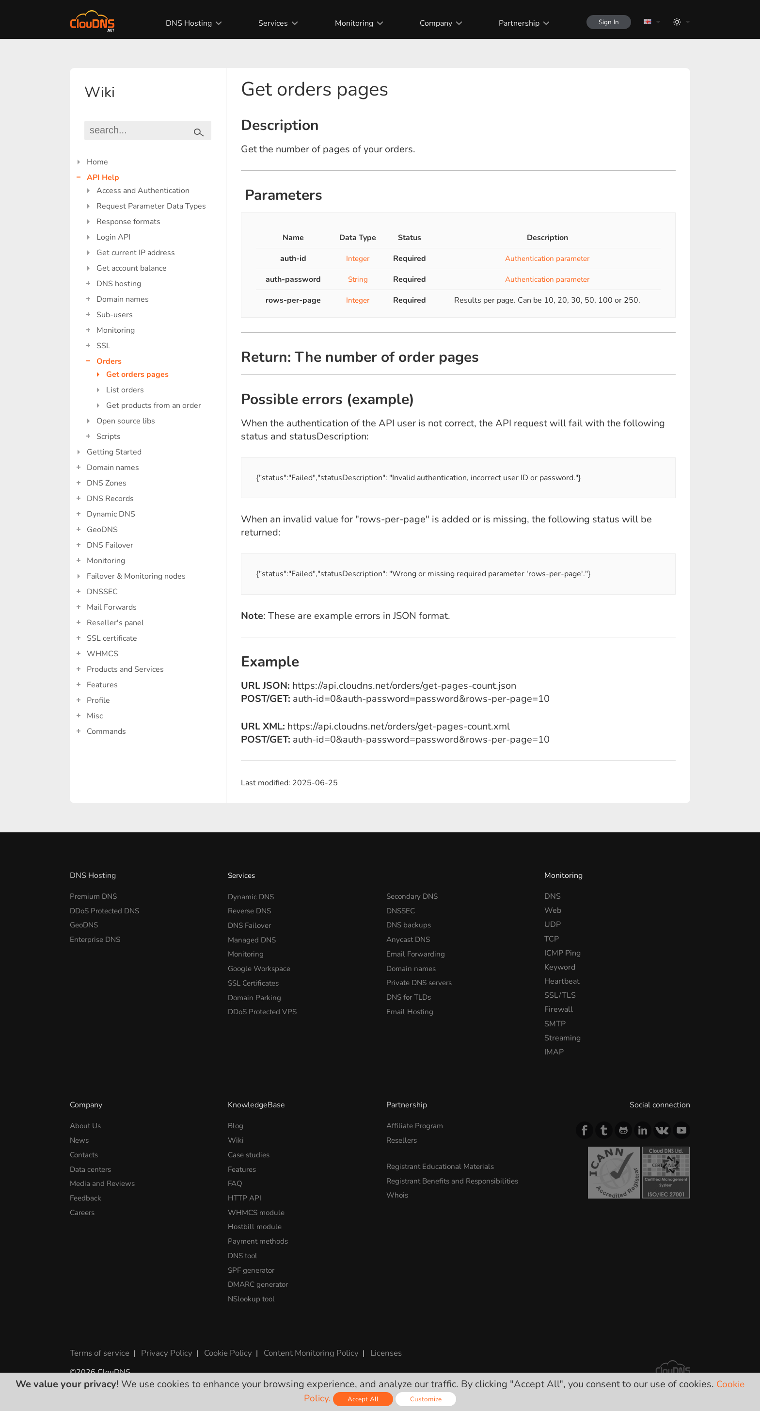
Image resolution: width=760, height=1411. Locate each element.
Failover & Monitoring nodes (136, 576)
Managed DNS (253, 939)
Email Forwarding (416, 953)
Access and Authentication (143, 190)
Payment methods (260, 1239)
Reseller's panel (115, 622)
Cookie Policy (221, 1349)
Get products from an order (153, 405)
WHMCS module (258, 1211)
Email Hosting (410, 1009)
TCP (551, 939)
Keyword (559, 967)
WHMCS (102, 654)
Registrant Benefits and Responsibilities (456, 1180)
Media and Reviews (104, 1182)
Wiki (236, 1140)
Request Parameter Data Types (151, 206)
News (80, 1140)
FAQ (235, 1182)
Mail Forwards (112, 607)
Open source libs (125, 421)
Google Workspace (261, 967)
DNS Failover (110, 545)
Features (102, 685)
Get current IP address (135, 252)
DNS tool (244, 1253)
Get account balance (131, 268)
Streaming (562, 1038)
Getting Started (114, 452)
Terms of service (98, 1349)
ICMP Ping (562, 953)
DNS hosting (118, 283)
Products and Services (125, 669)
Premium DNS (95, 896)
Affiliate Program (416, 1125)
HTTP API (245, 1196)
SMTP (555, 1024)
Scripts (108, 436)
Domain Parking (255, 995)
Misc (95, 716)
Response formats (128, 221)
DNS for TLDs (410, 995)
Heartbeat (562, 981)
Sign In (606, 22)
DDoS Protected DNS (107, 910)
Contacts (85, 1154)
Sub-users (114, 314)
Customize (427, 1399)
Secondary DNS (413, 896)
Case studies (250, 1154)
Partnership (513, 23)
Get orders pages (137, 374)
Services (268, 23)
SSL (103, 346)
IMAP (554, 1052)
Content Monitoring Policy (302, 1349)
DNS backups (409, 924)
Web (552, 910)
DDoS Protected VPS (265, 1009)
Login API (113, 237)
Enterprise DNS (97, 939)
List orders (125, 390)
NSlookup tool (253, 1296)
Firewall (558, 1009)
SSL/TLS (560, 995)
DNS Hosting (184, 23)
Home (97, 162)
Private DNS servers (422, 981)
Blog (236, 1125)
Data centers (92, 1168)
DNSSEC (102, 591)
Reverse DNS (251, 910)
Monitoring (349, 23)
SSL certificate (112, 638)
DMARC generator (260, 1281)
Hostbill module (256, 1225)
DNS (552, 896)
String (357, 279)
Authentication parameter (547, 258)
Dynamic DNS (111, 514)
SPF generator (253, 1267)
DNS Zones (107, 483)
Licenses (374, 1349)
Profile (98, 700)
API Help (103, 177)
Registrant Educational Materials (443, 1166)
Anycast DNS (409, 939)
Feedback (86, 1196)
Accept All (364, 1399)
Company (430, 23)
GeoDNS (102, 529)
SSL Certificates (256, 981)
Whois (398, 1194)
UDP (552, 924)
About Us (86, 1125)
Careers (83, 1211)
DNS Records (110, 498)
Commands (106, 731)
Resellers (403, 1140)
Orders (109, 361)
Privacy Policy (163, 1349)
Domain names (122, 299)
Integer (357, 258)
